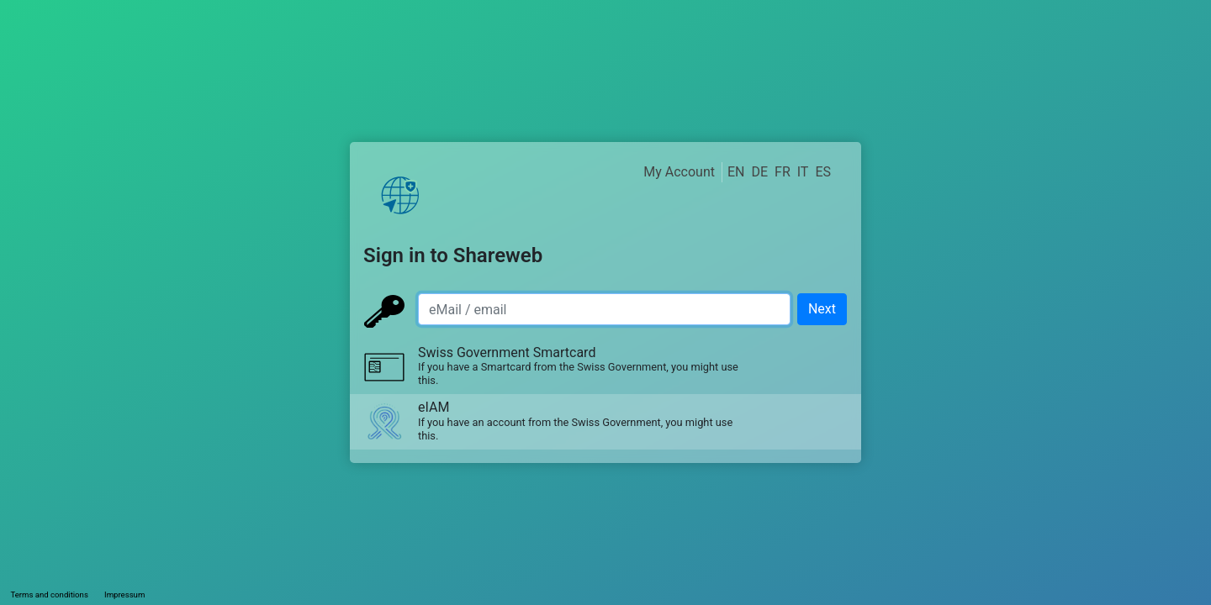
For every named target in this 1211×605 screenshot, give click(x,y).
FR (783, 172)
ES (823, 172)
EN (736, 172)
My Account (679, 172)
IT (803, 172)
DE (759, 172)
